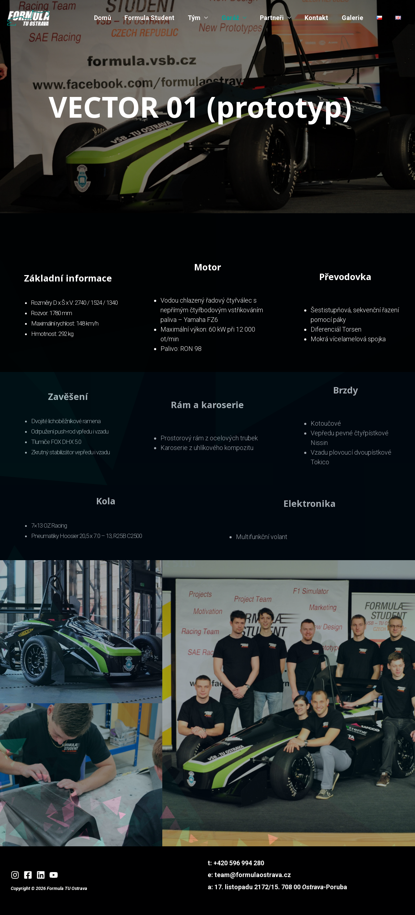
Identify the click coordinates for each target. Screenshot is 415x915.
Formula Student (153, 17)
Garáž (233, 17)
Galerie (353, 17)
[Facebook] (28, 875)
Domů (106, 17)
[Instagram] (15, 875)
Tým (197, 17)
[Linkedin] (40, 875)
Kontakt (318, 17)
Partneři (274, 17)
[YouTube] (53, 875)
